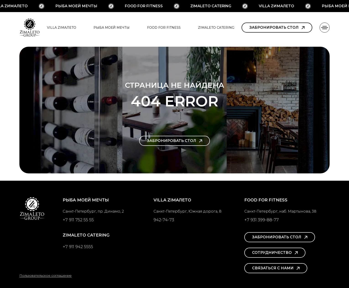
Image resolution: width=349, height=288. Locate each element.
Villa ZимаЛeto (277, 6)
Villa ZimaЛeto (61, 28)
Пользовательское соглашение (45, 275)
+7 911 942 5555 (78, 246)
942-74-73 (164, 219)
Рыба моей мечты (77, 6)
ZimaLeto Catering (211, 6)
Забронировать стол (277, 27)
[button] (325, 28)
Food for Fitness (145, 6)
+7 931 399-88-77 (261, 219)
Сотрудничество (275, 252)
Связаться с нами (276, 268)
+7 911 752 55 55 (78, 219)
